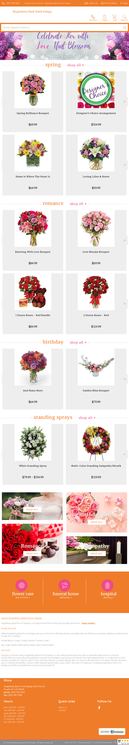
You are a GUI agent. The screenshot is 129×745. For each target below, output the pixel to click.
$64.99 (33, 188)
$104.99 (96, 124)
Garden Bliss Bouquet (96, 390)
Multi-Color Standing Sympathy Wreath (96, 465)
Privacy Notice (85, 742)
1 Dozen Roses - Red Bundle (32, 315)
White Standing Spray (33, 465)
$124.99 (96, 326)
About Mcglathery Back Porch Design (21, 618)
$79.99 (96, 402)
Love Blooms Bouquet (96, 251)
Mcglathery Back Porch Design (32, 11)
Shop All (74, 65)
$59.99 (96, 188)
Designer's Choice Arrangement (96, 113)
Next (125, 101)
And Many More (33, 390)
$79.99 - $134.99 (33, 477)
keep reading (88, 623)
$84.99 (33, 263)
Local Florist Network (103, 742)
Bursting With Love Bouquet (33, 251)
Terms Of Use (70, 742)
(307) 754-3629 (13, 3)
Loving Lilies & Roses (96, 176)
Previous (4, 101)
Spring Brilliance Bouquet (33, 113)
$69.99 (33, 124)
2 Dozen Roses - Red (96, 315)
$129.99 (96, 477)
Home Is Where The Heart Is (33, 176)
